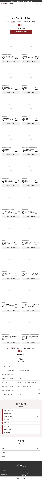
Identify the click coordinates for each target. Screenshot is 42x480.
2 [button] (21, 24)
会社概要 (3, 471)
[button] (24, 25)
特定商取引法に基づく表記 (25, 474)
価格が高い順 (27, 21)
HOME (3, 11)
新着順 (33, 21)
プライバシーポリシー (27, 471)
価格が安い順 (19, 21)
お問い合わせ (4, 474)
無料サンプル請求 (11, 61)
